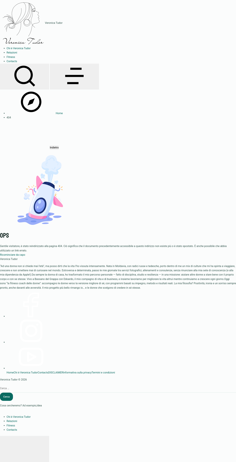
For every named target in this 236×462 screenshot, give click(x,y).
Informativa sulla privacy (77, 372)
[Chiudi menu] (24, 449)
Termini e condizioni (103, 372)
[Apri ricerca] (24, 77)
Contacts (43, 372)
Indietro (54, 147)
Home (10, 372)
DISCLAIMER (55, 372)
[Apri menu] (74, 77)
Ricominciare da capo (12, 254)
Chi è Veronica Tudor (26, 372)
